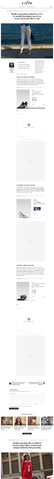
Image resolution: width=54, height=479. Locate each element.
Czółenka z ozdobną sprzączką (24, 68)
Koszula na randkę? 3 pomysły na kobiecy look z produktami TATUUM (7, 428)
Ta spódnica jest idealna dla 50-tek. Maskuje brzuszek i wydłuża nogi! (11, 70)
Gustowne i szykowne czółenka (24, 64)
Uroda (16, 424)
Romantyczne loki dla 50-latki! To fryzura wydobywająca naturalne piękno (19, 428)
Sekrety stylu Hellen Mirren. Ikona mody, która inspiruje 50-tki (33, 87)
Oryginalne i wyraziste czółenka (24, 66)
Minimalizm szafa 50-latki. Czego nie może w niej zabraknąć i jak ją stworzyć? (34, 428)
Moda (2, 424)
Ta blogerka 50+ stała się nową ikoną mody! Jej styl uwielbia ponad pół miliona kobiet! (46, 428)
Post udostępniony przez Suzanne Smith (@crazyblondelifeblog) (29, 139)
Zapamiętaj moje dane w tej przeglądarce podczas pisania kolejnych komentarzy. (21, 406)
